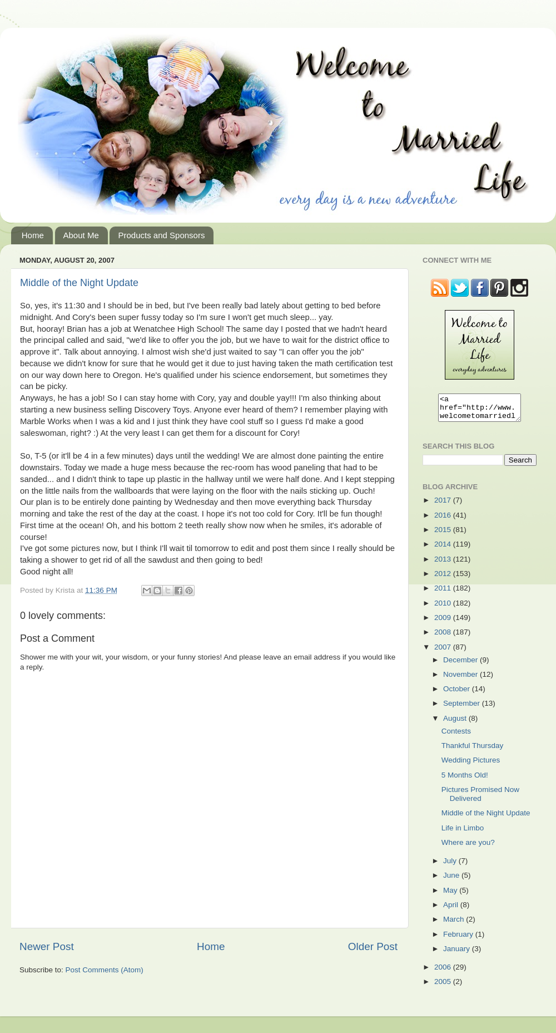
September (462, 708)
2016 (443, 520)
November (461, 679)
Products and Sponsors (161, 235)
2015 (443, 534)
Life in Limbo (462, 833)
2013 (443, 564)
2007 (443, 652)
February (459, 939)
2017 (443, 505)
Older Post (373, 946)
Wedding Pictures (470, 765)
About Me (81, 235)
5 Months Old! (464, 780)
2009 (443, 622)
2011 (443, 593)
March (454, 924)
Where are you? (468, 847)
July (451, 866)
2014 (443, 549)
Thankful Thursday (472, 750)
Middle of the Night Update (79, 282)
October (457, 694)
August (456, 723)
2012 (443, 578)
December (461, 665)
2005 (443, 986)
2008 (443, 637)
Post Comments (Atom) (104, 970)
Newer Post (46, 946)
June (452, 880)
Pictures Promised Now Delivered (480, 799)
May (451, 895)
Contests (456, 736)
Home (33, 235)
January (457, 954)
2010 (443, 608)
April (451, 910)
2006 (443, 972)
